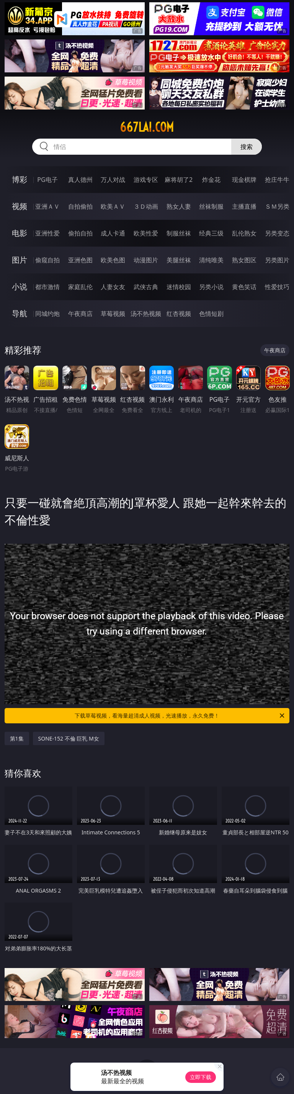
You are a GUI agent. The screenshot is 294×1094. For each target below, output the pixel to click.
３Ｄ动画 (146, 206)
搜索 (246, 146)
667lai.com (147, 127)
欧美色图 (113, 260)
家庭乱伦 (80, 287)
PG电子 (47, 179)
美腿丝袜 (179, 260)
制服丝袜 (179, 233)
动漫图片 (146, 260)
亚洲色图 (80, 260)
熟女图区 (244, 260)
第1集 (17, 738)
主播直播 (244, 206)
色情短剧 (211, 313)
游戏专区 (146, 179)
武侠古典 (146, 287)
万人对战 (113, 179)
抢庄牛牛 (277, 179)
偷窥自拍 (47, 260)
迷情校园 (179, 287)
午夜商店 (80, 313)
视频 (19, 206)
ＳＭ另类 (277, 206)
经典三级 (211, 233)
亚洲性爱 (47, 233)
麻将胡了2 (179, 179)
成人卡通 (113, 233)
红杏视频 (179, 313)
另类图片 (277, 260)
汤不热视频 (146, 313)
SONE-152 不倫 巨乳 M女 (68, 738)
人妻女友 (113, 287)
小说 (19, 286)
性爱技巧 (277, 287)
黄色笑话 (244, 287)
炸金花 (211, 179)
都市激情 (47, 287)
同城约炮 (47, 313)
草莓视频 (113, 313)
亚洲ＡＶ (47, 206)
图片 (19, 260)
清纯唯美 (211, 260)
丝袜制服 (211, 206)
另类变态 (277, 233)
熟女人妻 (179, 206)
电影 (19, 233)
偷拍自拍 (80, 233)
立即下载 (200, 1077)
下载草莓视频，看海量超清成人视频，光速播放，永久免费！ (180, 715)
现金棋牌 (244, 179)
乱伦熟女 (244, 233)
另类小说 (211, 287)
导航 (19, 313)
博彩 (19, 179)
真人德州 (80, 179)
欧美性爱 (146, 233)
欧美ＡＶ (113, 206)
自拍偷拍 (80, 206)
